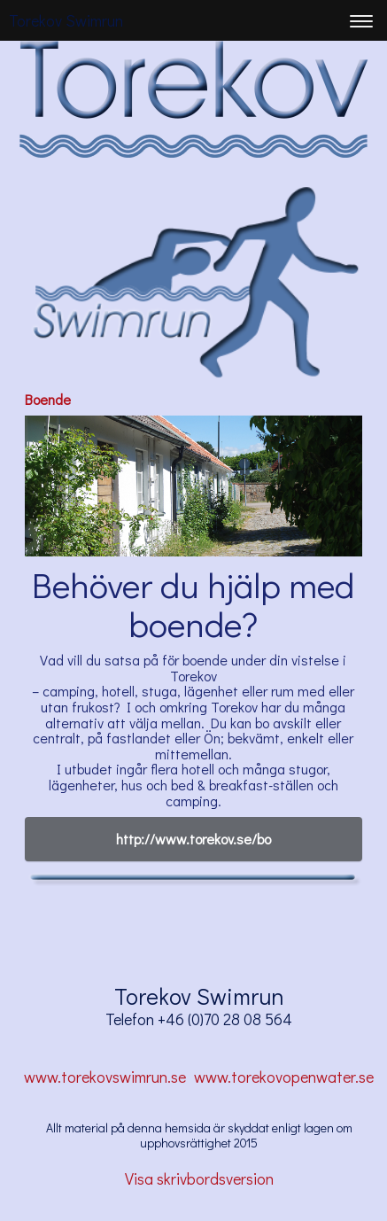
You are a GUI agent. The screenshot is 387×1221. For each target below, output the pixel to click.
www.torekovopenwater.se (285, 1076)
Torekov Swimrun (66, 20)
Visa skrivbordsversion (199, 1178)
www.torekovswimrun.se (105, 1076)
